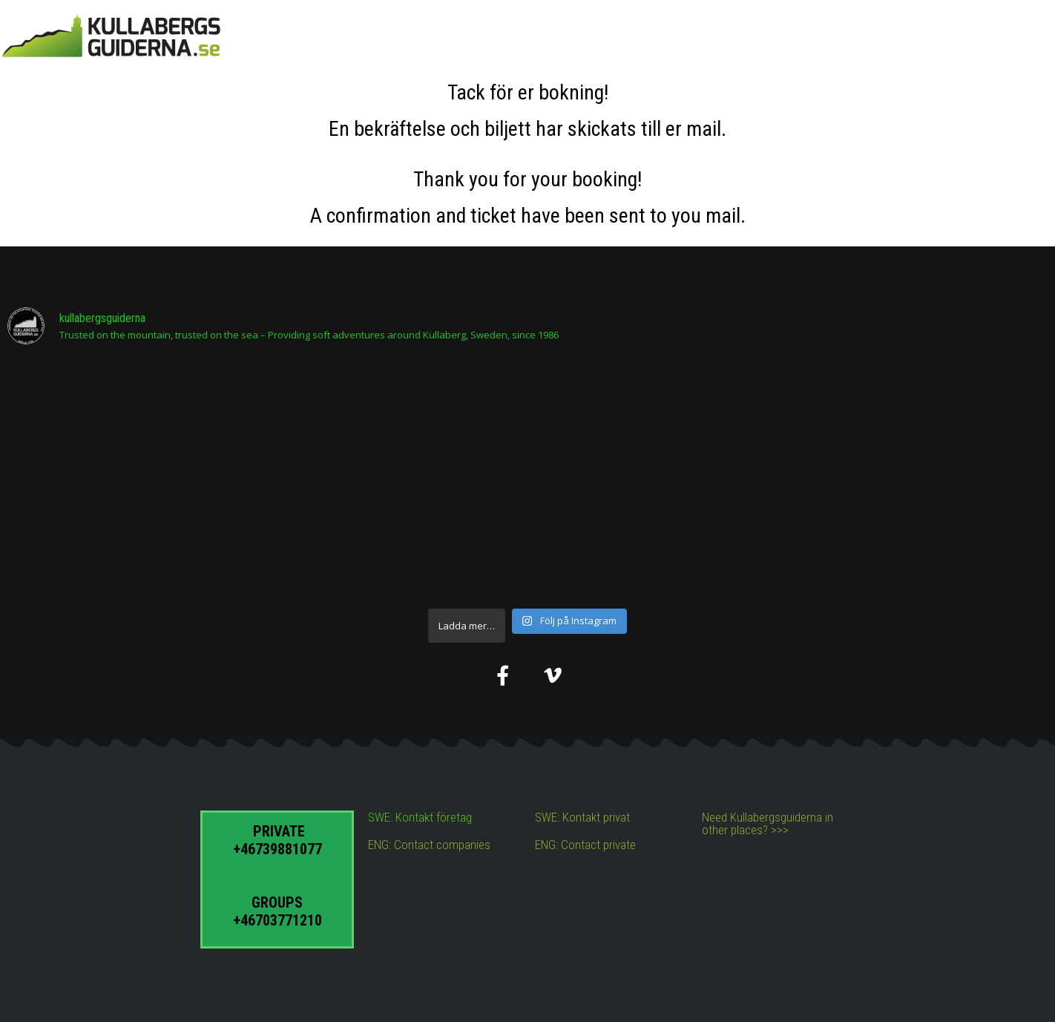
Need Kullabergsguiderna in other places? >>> (767, 823)
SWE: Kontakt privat (582, 817)
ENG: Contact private (585, 844)
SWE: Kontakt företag (420, 817)
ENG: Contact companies (429, 844)
